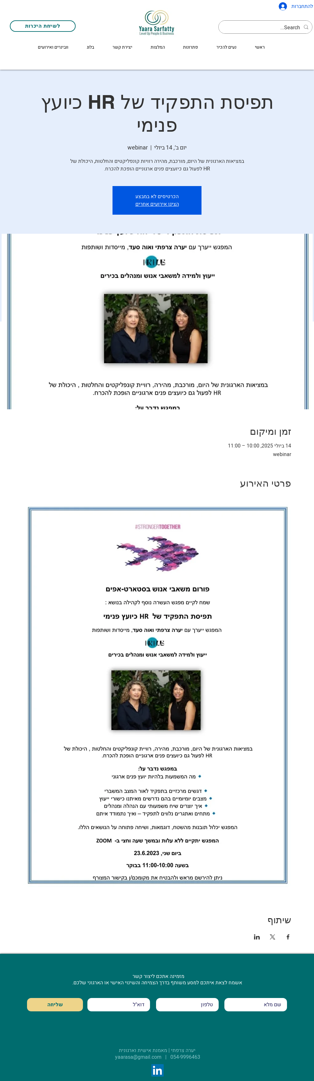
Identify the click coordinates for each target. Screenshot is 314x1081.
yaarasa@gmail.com (138, 1057)
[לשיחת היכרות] (43, 26)
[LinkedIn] (157, 1070)
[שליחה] (55, 1004)
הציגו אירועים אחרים (157, 204)
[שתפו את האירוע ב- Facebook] (288, 936)
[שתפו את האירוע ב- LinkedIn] (257, 936)
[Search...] (266, 28)
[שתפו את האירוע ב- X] (273, 936)
